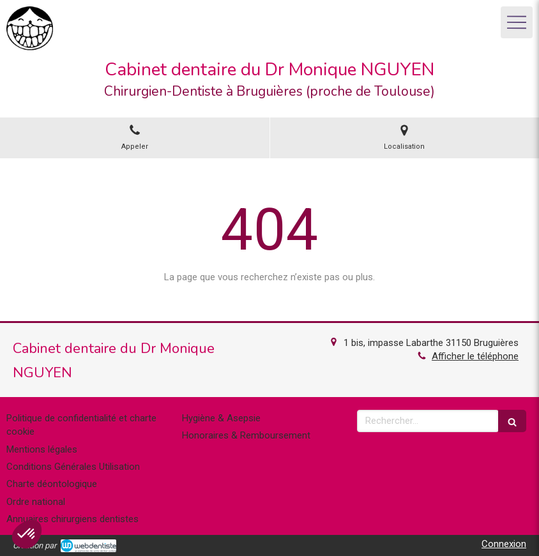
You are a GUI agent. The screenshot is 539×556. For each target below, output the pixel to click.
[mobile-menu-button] (517, 22)
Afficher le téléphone (475, 356)
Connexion (504, 544)
